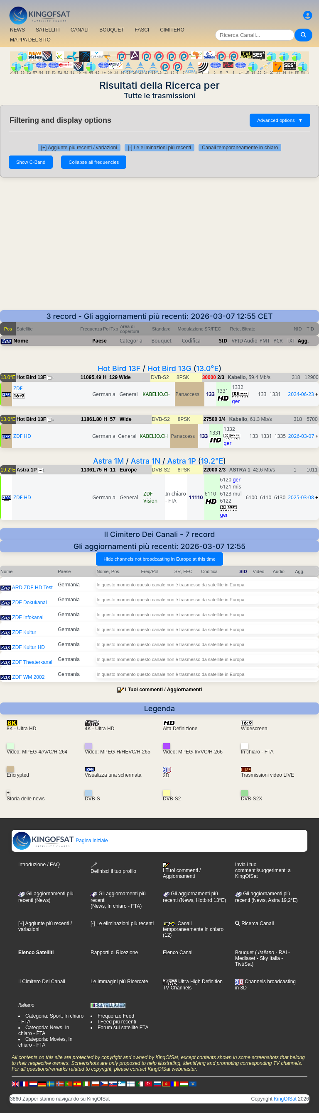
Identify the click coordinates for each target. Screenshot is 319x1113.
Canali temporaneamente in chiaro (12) (193, 929)
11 (112, 470)
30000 (209, 377)
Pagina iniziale (60, 840)
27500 (210, 419)
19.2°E (212, 461)
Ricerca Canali (254, 923)
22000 (210, 470)
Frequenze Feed (116, 1016)
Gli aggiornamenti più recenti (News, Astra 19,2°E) (266, 897)
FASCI (142, 30)
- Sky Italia (267, 958)
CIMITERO (172, 30)
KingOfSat (285, 1099)
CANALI (79, 30)
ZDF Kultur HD (28, 647)
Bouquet (244, 952)
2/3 (220, 377)
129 (113, 377)
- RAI (280, 952)
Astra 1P (181, 461)
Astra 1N (146, 461)
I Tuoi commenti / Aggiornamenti (163, 690)
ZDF (17, 388)
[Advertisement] (159, 248)
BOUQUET (111, 30)
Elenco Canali (178, 952)
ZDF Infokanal (27, 617)
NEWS (17, 30)
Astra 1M (108, 461)
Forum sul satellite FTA (123, 1027)
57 (112, 419)
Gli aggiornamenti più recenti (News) (46, 897)
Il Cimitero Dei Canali (41, 981)
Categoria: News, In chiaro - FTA (43, 1030)
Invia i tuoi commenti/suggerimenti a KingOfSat (263, 870)
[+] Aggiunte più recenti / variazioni (79, 148)
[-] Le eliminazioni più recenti (159, 148)
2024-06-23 (301, 394)
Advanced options (280, 120)
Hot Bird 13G (169, 368)
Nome (20, 340)
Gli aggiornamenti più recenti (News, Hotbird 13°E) (194, 897)
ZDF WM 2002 (28, 677)
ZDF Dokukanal (29, 602)
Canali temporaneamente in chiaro (240, 148)
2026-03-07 (301, 436)
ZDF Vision (150, 497)
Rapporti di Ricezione (114, 952)
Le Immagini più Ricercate (119, 981)
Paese (99, 340)
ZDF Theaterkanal (32, 662)
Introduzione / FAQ (39, 865)
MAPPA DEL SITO (30, 40)
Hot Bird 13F (119, 368)
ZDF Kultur (24, 632)
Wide (125, 377)
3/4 (222, 419)
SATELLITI (48, 30)
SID (223, 340)
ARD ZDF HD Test (32, 588)
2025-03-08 (301, 497)
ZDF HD (22, 436)
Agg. (303, 340)
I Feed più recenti (117, 1022)
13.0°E (207, 368)
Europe (128, 470)
